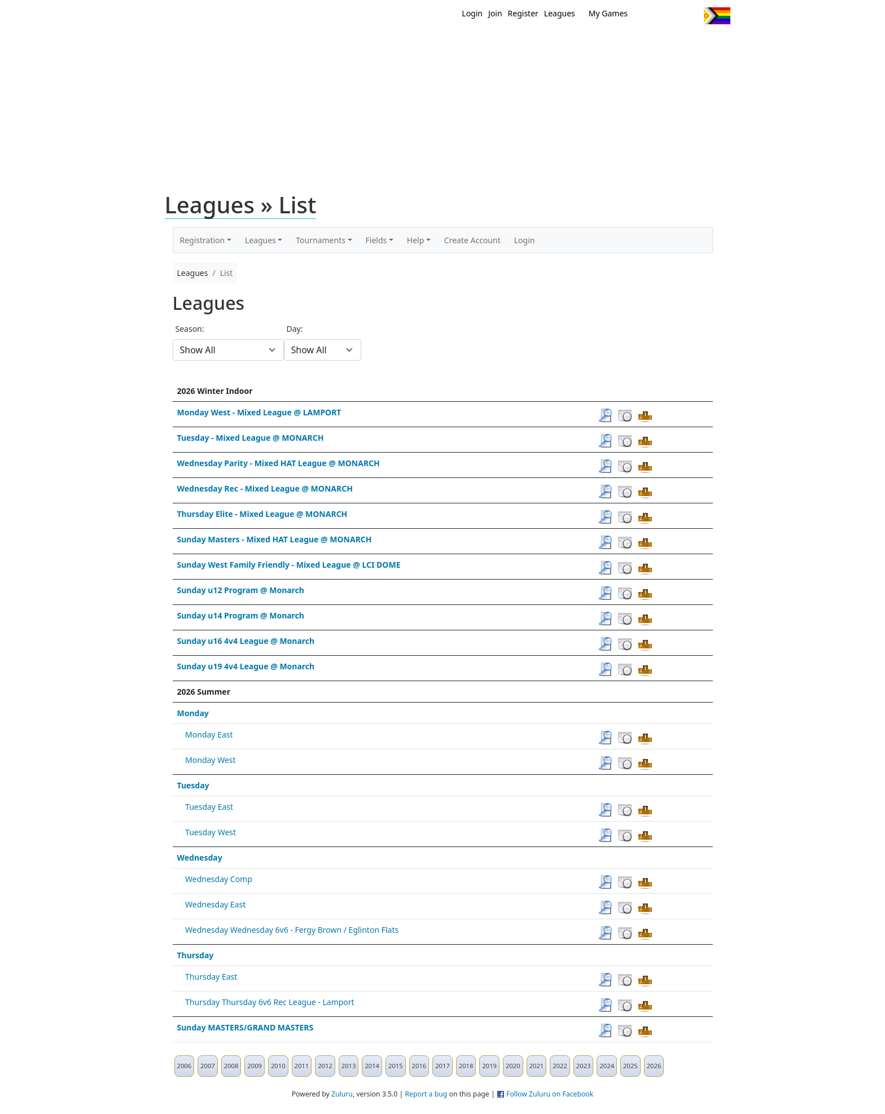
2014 (372, 1066)
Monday (193, 713)
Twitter (648, 15)
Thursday (195, 955)
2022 (560, 1066)
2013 (348, 1066)
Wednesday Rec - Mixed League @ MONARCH (265, 488)
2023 (583, 1066)
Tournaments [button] (320, 240)
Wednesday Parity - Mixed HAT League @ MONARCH (278, 463)
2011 (302, 1066)
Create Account (472, 240)
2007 (207, 1066)
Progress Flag (717, 15)
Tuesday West (210, 832)
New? (414, 44)
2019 (489, 1066)
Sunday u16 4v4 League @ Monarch (246, 640)
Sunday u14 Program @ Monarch (240, 615)
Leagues (559, 13)
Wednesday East (215, 904)
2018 (466, 1066)
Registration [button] (202, 240)
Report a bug (426, 1094)
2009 (254, 1066)
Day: (295, 328)
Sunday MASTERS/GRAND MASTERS (245, 1027)
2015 (395, 1066)
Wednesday (199, 857)
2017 (442, 1066)
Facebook (669, 15)
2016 (419, 1066)
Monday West (210, 760)
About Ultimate (625, 44)
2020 (513, 1066)
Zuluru (342, 1094)
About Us (699, 44)
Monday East (209, 734)
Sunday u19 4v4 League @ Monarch (246, 666)
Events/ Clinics (539, 44)
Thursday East (211, 976)
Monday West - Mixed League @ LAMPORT (259, 412)
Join (495, 13)
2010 (278, 1066)
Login (472, 13)
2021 (536, 1066)
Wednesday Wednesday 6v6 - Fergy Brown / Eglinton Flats (291, 929)
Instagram (690, 15)
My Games (608, 13)
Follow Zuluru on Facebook (549, 1094)
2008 (231, 1066)
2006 (184, 1066)
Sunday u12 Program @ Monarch (240, 590)
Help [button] (415, 240)
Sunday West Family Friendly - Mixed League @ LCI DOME (289, 564)
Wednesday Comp (218, 879)
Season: (190, 328)
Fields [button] (376, 240)
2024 (606, 1066)
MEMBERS (466, 44)
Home (370, 44)
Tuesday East (209, 806)
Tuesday (193, 785)
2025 (630, 1066)
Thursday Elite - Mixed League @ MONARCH (262, 513)
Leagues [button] (260, 240)
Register (523, 13)
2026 (654, 1066)
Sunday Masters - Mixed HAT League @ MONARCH (274, 539)
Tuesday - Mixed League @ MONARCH (250, 437)
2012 (325, 1066)
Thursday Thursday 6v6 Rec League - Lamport (269, 1002)
